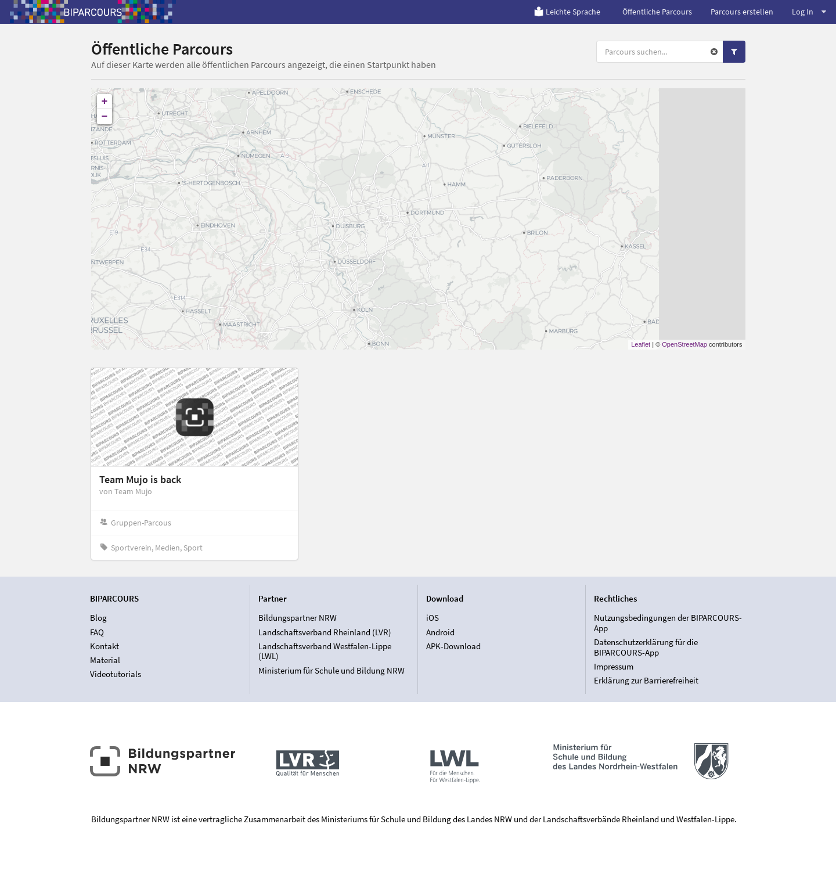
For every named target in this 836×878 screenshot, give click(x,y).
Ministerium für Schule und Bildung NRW (331, 670)
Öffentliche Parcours (657, 11)
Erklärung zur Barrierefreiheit (646, 680)
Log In (809, 11)
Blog (98, 618)
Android (440, 632)
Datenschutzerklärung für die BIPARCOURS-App (646, 647)
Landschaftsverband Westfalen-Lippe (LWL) (324, 651)
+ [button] (105, 102)
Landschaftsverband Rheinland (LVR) (324, 632)
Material (105, 659)
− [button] (105, 117)
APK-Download (453, 646)
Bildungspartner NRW (297, 618)
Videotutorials (115, 673)
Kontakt (104, 646)
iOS (432, 618)
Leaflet (640, 344)
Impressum (613, 666)
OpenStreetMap (684, 344)
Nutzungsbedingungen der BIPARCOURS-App (668, 623)
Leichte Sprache (567, 11)
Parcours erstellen (742, 11)
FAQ (97, 632)
